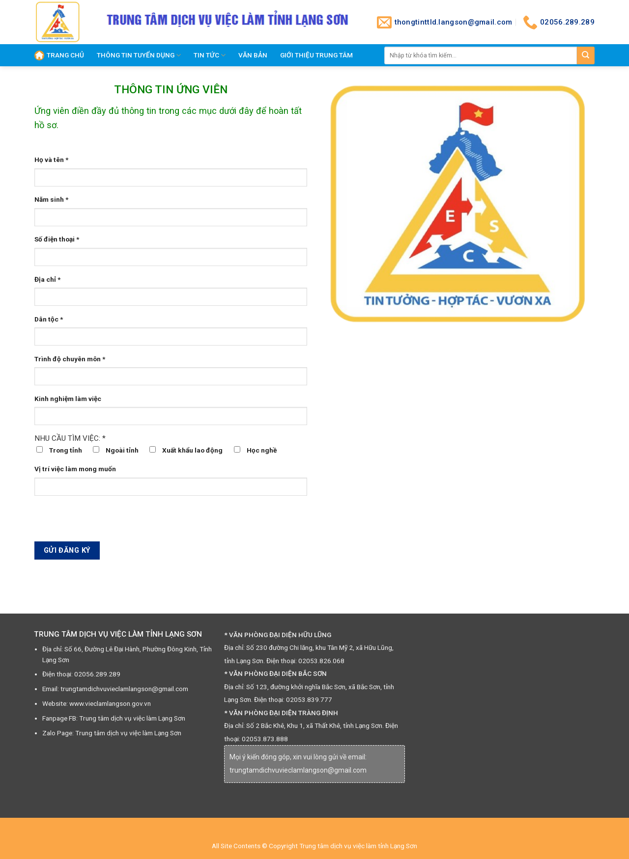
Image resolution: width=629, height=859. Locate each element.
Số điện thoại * (56, 239)
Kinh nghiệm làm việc (67, 399)
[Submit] (586, 55)
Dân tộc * (48, 319)
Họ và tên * (51, 159)
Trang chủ (59, 55)
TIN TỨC (210, 55)
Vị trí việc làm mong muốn (75, 469)
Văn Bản (252, 55)
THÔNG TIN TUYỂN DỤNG (139, 55)
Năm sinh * (51, 199)
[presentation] (109, 522)
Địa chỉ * (47, 279)
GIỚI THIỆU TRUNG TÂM (316, 55)
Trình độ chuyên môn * (69, 359)
